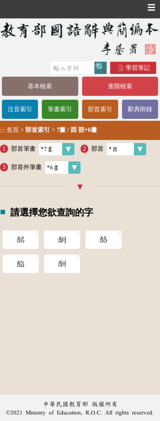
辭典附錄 (140, 109)
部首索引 (100, 109)
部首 (118, 149)
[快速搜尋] (72, 68)
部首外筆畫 (46, 167)
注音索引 (20, 109)
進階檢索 (120, 86)
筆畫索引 (60, 109)
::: (2, 130)
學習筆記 (137, 67)
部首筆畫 (42, 149)
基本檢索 (40, 86)
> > (48, 130)
